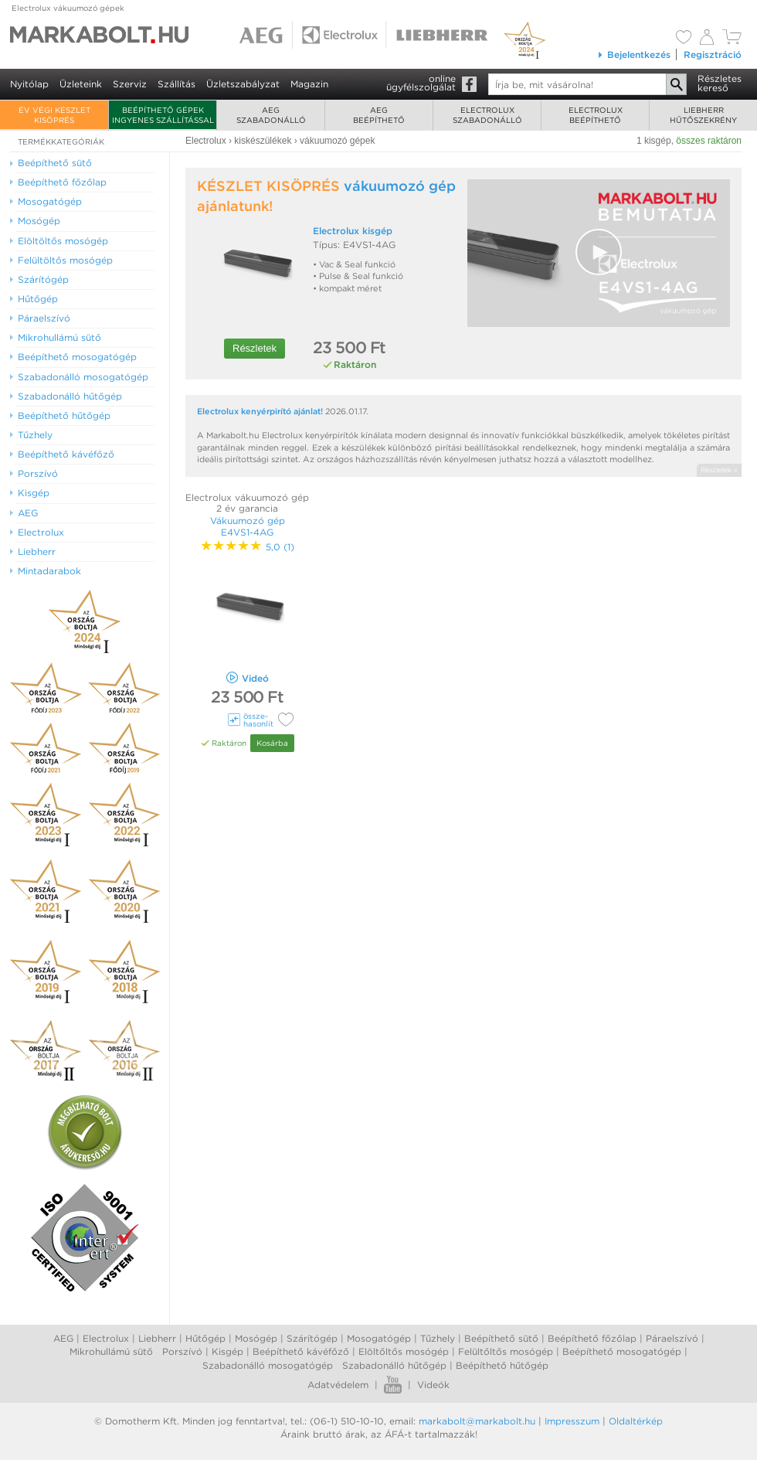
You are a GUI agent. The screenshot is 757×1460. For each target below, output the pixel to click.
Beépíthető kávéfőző (301, 1351)
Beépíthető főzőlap (592, 1338)
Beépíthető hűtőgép (502, 1365)
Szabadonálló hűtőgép (394, 1365)
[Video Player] (598, 253)
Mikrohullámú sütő (111, 1351)
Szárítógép (312, 1338)
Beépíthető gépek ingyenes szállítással (163, 114)
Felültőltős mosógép (505, 1351)
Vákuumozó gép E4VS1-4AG (247, 526)
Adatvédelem (337, 1384)
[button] (598, 252)
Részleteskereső (720, 83)
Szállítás (176, 84)
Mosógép (256, 1338)
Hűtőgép (205, 1338)
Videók (433, 1384)
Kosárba (272, 742)
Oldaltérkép (636, 1421)
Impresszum (572, 1421)
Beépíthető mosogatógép (621, 1351)
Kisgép (227, 1351)
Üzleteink (80, 84)
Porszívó (182, 1351)
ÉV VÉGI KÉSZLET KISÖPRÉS (54, 114)
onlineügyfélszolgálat (421, 83)
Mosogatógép (379, 1338)
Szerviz (130, 84)
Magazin (309, 84)
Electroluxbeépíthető (596, 114)
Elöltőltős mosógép (403, 1351)
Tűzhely (437, 1338)
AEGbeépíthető (379, 114)
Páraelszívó (672, 1338)
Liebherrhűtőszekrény (703, 114)
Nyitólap (29, 84)
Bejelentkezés (633, 54)
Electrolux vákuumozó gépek (68, 7)
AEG (63, 1338)
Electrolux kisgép (352, 231)
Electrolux (106, 1338)
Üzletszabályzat (243, 84)
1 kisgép (653, 140)
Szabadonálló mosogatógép (267, 1365)
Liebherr (157, 1338)
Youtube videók (393, 1385)
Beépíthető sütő (501, 1338)
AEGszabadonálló (271, 114)
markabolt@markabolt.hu (477, 1421)
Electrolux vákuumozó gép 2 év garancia (247, 503)
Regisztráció (713, 54)
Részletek (255, 348)
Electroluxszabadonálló (487, 114)
